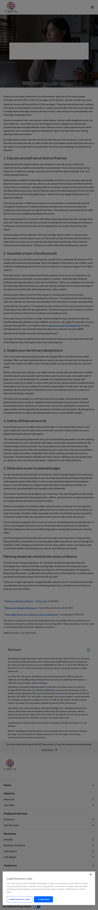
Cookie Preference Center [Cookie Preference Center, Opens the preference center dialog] (19, 899)
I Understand (43, 899)
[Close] (91, 874)
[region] (48, 888)
